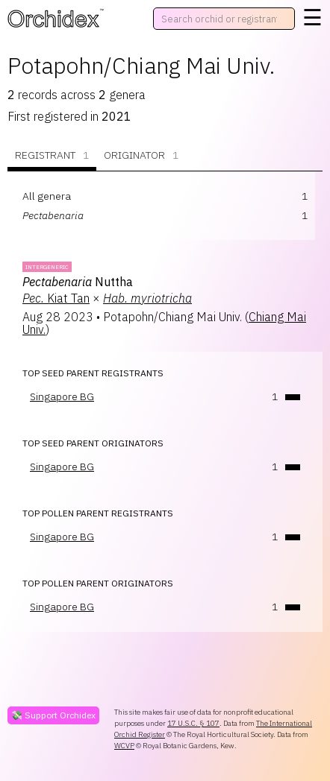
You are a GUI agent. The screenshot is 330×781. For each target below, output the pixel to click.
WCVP (124, 745)
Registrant (52, 155)
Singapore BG (62, 396)
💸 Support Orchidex (53, 715)
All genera (46, 196)
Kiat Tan (56, 298)
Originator (141, 155)
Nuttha (77, 281)
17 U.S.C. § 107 (193, 723)
